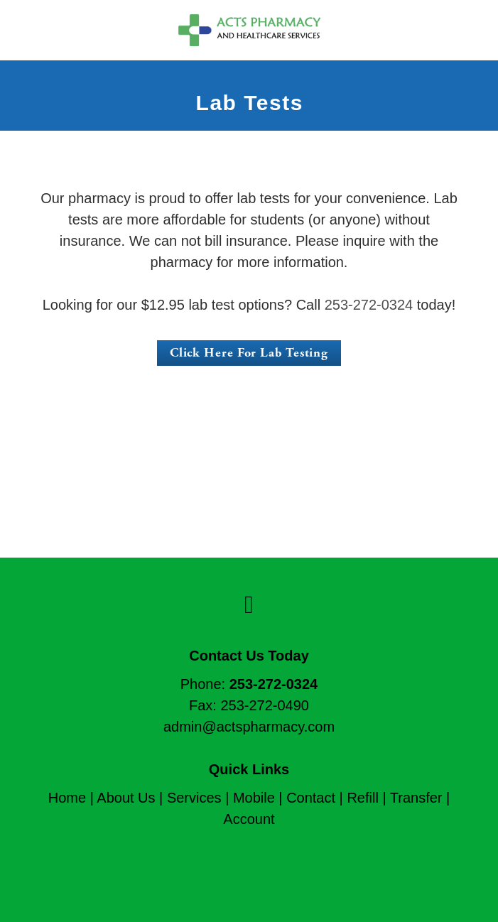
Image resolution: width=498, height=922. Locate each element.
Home (67, 798)
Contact (310, 798)
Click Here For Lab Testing (249, 352)
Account (248, 819)
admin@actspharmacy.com (249, 726)
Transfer (416, 798)
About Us (126, 798)
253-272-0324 (369, 305)
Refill (362, 798)
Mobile (254, 798)
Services (194, 798)
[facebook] (249, 605)
